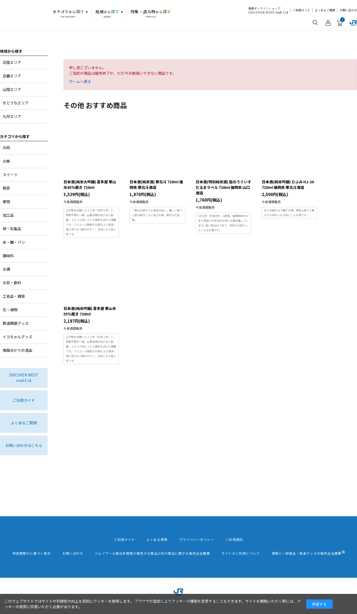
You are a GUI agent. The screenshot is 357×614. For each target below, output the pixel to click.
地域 (107, 13)
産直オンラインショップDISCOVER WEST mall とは (268, 10)
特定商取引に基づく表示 (31, 553)
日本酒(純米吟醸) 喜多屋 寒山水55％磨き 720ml (89, 311)
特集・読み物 (151, 13)
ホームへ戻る (80, 81)
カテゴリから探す (15, 136)
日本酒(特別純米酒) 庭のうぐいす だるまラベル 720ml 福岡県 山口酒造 (223, 187)
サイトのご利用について (241, 553)
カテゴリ (68, 13)
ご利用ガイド (301, 10)
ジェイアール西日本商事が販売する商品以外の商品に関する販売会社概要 (152, 553)
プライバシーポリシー (196, 539)
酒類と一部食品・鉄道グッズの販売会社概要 (306, 553)
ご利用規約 (234, 539)
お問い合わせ (348, 10)
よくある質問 (157, 539)
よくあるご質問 (325, 10)
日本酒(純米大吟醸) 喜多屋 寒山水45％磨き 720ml (89, 184)
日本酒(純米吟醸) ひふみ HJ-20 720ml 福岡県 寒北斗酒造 (288, 184)
